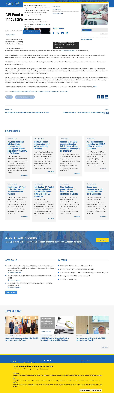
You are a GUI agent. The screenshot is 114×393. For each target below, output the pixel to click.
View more (11, 293)
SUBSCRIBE (102, 241)
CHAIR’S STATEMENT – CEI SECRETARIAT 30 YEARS (77, 270)
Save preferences (96, 390)
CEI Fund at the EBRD (68, 51)
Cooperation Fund (10, 336)
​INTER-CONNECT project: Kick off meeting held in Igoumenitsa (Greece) (27, 113)
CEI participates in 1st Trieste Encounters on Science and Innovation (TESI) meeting (86, 113)
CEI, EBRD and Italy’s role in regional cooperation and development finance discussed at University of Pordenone (17, 148)
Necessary (17, 373)
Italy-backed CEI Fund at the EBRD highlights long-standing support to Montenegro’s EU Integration (44, 192)
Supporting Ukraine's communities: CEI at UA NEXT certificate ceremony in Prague (21, 339)
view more (105, 347)
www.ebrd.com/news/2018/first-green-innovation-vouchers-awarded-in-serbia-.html (40, 92)
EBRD (10, 97)
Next (107, 110)
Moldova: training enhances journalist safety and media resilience (42, 145)
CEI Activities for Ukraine (68, 280)
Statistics (17, 383)
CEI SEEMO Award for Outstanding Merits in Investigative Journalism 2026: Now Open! (54, 339)
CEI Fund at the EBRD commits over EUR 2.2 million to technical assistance (96, 145)
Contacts (102, 3)
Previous (8, 110)
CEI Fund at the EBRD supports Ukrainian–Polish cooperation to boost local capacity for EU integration (70, 147)
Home (7, 31)
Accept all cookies (85, 390)
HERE (95, 87)
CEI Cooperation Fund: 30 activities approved (75, 276)
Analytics (17, 379)
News (13, 31)
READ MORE (24, 176)
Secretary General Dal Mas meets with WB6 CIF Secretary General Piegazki (91, 339)
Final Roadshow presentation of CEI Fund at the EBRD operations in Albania (69, 191)
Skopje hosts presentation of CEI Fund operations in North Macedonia (95, 191)
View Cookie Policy (44, 369)
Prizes (95, 3)
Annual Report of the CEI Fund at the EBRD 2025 (76, 266)
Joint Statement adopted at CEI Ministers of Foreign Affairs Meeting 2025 (84, 273)
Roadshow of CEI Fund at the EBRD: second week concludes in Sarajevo (17, 191)
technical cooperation (26, 97)
